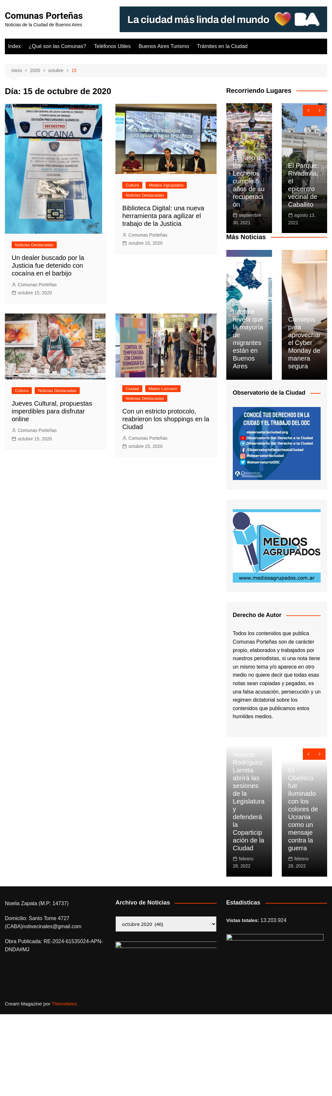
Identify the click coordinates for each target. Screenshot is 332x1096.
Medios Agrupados (166, 185)
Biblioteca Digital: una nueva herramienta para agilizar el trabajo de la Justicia (163, 215)
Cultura (132, 185)
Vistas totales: (243, 920)
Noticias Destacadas (34, 244)
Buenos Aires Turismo (163, 46)
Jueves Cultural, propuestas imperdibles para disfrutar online (52, 411)
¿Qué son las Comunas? (57, 46)
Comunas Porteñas (44, 15)
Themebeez (64, 1003)
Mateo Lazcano (162, 388)
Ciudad (132, 388)
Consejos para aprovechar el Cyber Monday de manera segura (304, 343)
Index (14, 46)
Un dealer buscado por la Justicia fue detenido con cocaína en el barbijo (48, 265)
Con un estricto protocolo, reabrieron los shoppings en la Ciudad (165, 419)
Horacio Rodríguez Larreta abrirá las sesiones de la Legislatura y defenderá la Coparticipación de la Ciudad (249, 801)
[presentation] (308, 110)
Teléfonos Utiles (112, 46)
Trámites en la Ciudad (222, 46)
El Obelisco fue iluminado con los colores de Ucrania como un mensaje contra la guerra (303, 809)
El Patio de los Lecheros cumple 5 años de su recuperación (249, 181)
